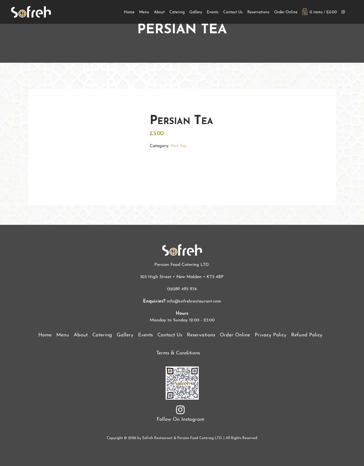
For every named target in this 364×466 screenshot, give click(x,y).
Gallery (195, 12)
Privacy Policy (270, 335)
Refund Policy (306, 335)
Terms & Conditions (178, 353)
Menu (144, 12)
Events (212, 12)
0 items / (319, 12)
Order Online (285, 12)
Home (129, 12)
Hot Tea (178, 146)
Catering (177, 12)
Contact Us (233, 12)
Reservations (258, 12)
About (159, 12)
